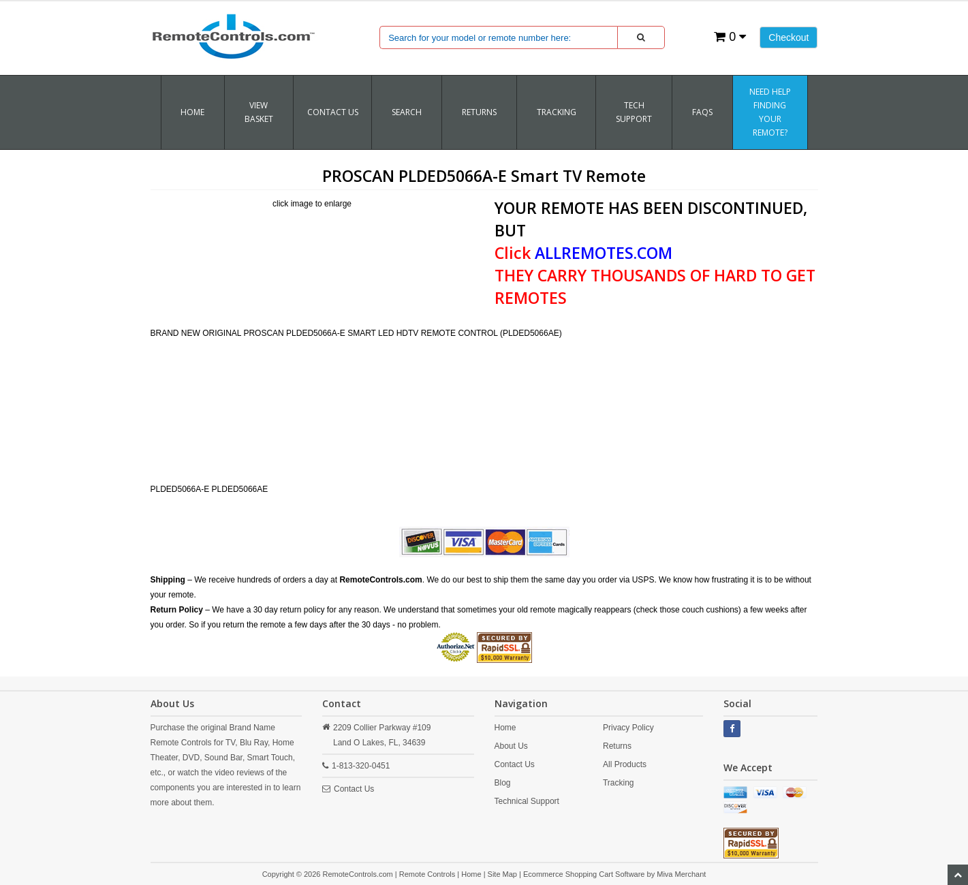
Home (192, 112)
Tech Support (634, 112)
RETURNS (479, 112)
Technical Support (527, 801)
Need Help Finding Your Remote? (770, 112)
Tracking (618, 783)
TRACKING (556, 112)
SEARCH (407, 112)
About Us (511, 746)
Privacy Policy (628, 727)
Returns (617, 746)
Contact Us (332, 112)
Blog (503, 783)
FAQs (702, 112)
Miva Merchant (681, 874)
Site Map (502, 874)
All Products (624, 764)
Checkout (788, 37)
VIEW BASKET (259, 112)
